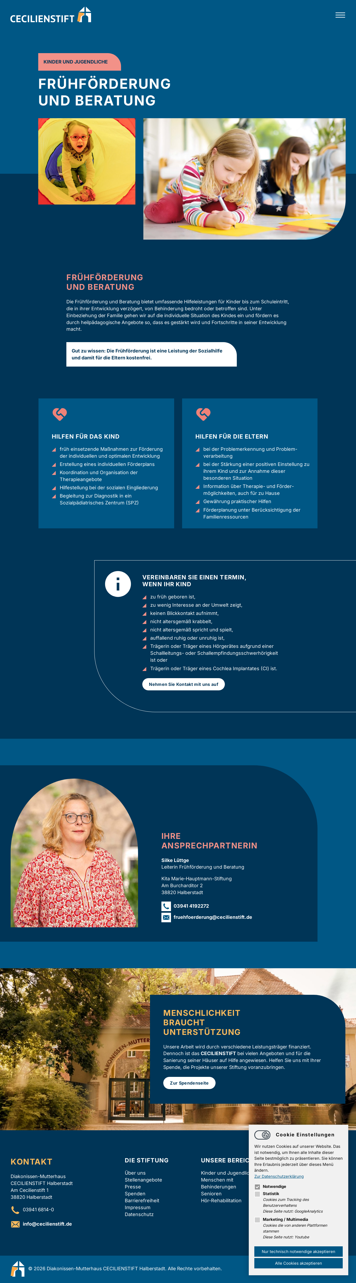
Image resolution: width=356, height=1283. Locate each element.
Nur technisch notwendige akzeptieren (298, 1251)
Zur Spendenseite (189, 1083)
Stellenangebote (143, 1180)
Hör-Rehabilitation (221, 1201)
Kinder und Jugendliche (228, 1173)
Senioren (211, 1194)
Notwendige (270, 1186)
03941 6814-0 (38, 1210)
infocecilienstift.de (47, 1224)
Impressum (138, 1208)
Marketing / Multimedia (281, 1219)
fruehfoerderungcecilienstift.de (213, 917)
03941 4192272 (191, 906)
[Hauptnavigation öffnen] (340, 15)
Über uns (135, 1173)
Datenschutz (139, 1215)
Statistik (266, 1193)
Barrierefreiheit (142, 1201)
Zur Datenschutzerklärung (278, 1176)
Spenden (135, 1194)
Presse (133, 1187)
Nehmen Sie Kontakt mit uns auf (183, 684)
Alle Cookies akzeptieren (298, 1262)
